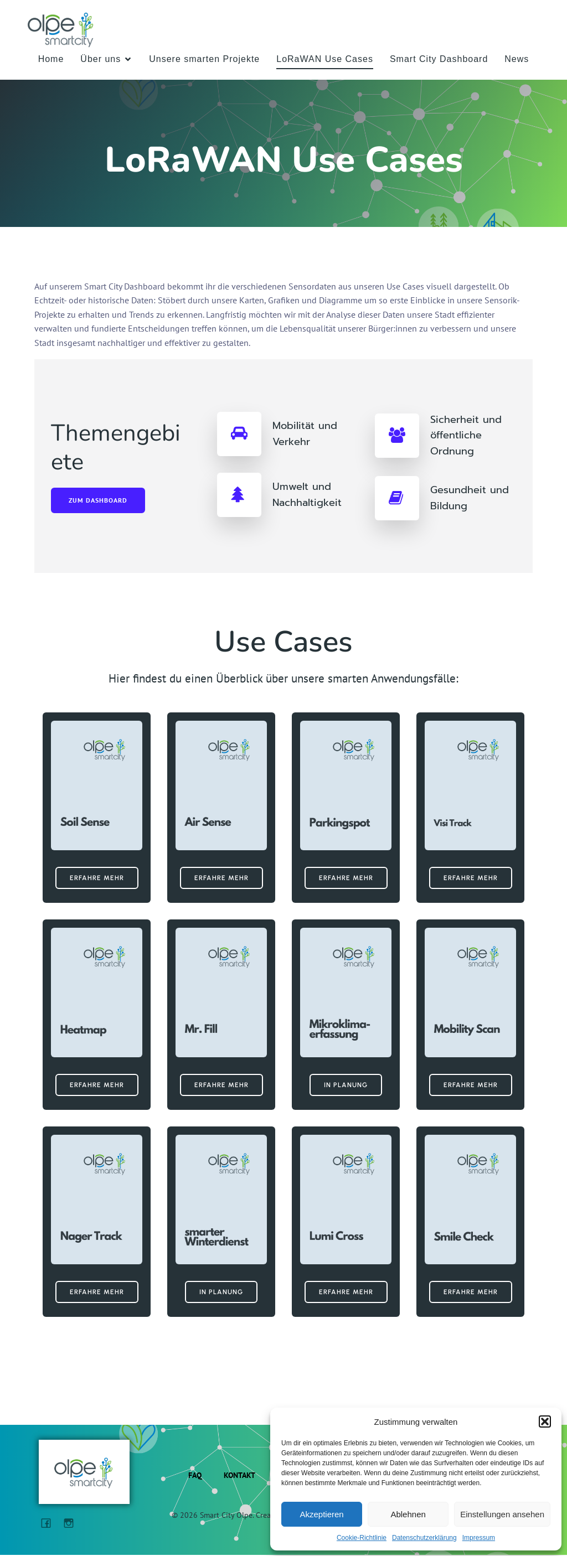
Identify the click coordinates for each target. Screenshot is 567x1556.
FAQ (195, 1476)
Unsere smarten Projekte (204, 59)
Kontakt (239, 1476)
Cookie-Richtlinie (361, 1538)
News (516, 59)
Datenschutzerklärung (424, 1538)
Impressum (478, 1538)
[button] (544, 1421)
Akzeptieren (321, 1514)
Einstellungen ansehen (502, 1514)
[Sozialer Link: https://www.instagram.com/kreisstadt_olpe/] (72, 1523)
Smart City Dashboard (439, 59)
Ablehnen (407, 1514)
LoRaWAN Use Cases (324, 59)
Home (51, 59)
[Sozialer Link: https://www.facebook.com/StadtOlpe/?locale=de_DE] (50, 1523)
